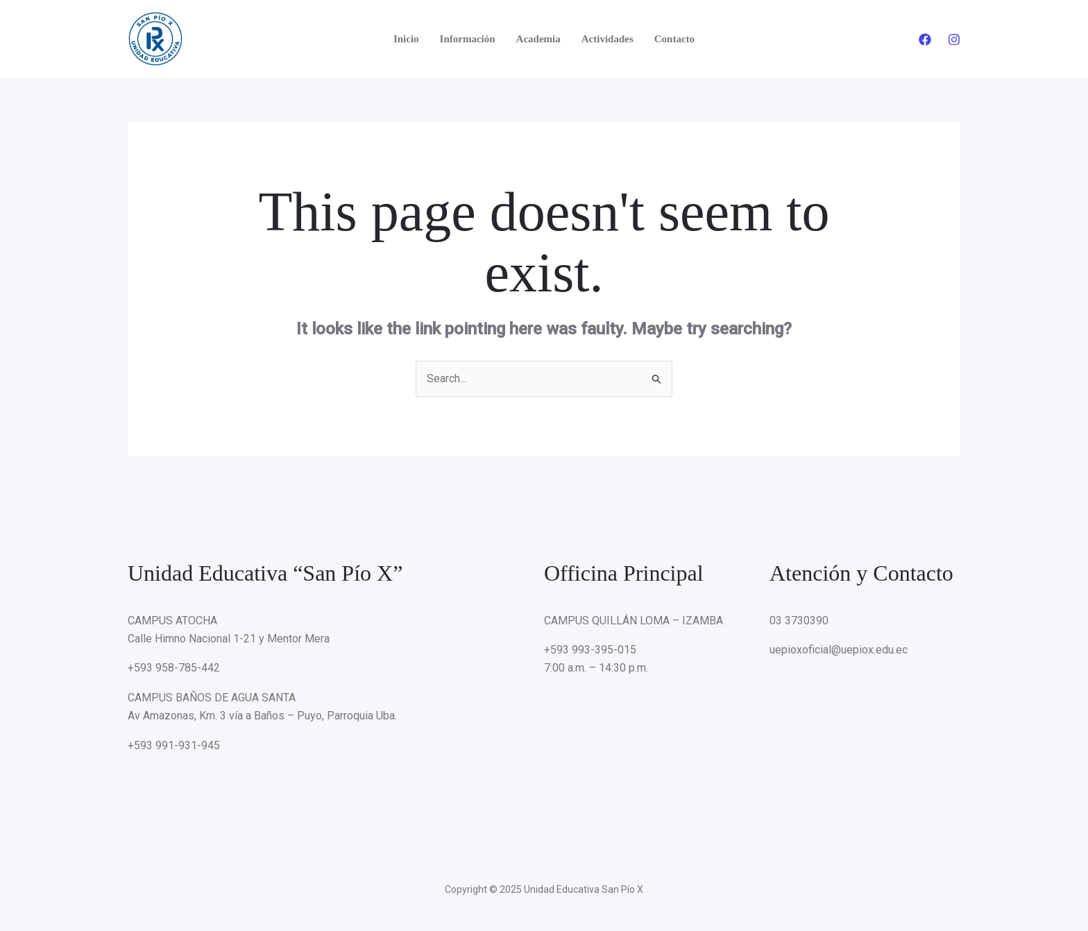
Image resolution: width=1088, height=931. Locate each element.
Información (467, 38)
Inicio (406, 38)
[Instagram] (954, 39)
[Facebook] (925, 39)
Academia (538, 38)
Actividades (607, 38)
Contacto (674, 38)
